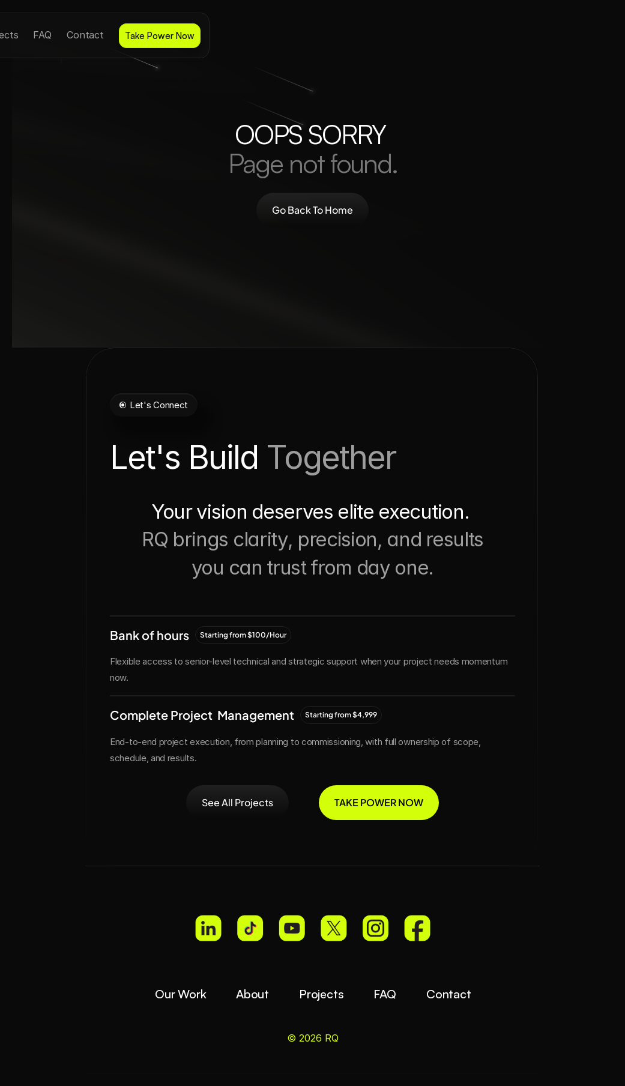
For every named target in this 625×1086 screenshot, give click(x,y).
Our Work (179, 993)
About (251, 993)
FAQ (384, 993)
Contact (448, 993)
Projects (320, 993)
